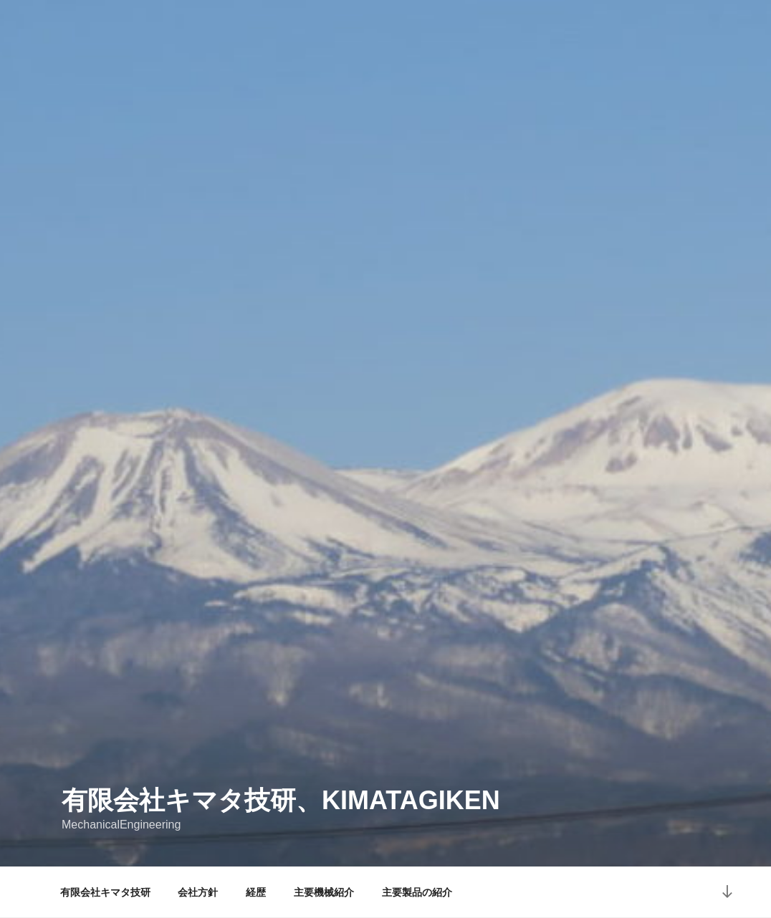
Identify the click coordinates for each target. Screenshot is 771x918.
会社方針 (198, 892)
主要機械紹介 (324, 892)
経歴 (256, 892)
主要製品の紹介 (417, 892)
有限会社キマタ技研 (105, 892)
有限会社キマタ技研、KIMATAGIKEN (281, 800)
